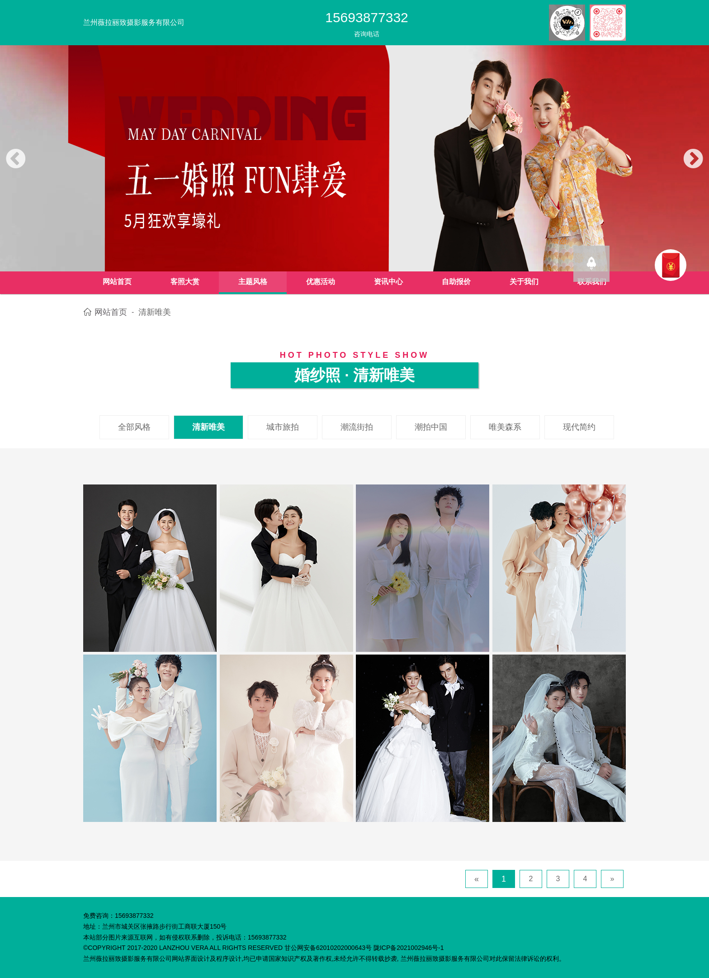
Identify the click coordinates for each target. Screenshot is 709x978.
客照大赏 (184, 281)
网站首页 (117, 281)
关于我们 (524, 281)
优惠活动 (320, 281)
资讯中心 (388, 281)
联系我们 (591, 281)
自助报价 (456, 281)
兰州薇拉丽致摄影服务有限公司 (133, 22)
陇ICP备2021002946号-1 (408, 947)
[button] (16, 159)
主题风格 (252, 281)
